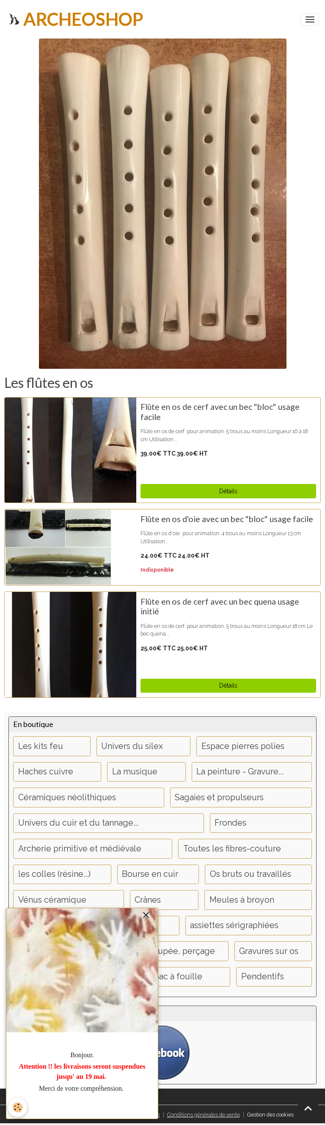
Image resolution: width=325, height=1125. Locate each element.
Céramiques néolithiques (67, 797)
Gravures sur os (268, 951)
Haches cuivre (45, 772)
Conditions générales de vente (203, 1114)
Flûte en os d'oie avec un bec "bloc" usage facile (226, 519)
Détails (228, 491)
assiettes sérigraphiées (234, 925)
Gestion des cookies (270, 1114)
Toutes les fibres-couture (232, 849)
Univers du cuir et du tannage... (78, 823)
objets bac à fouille (165, 976)
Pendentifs (262, 976)
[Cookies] (18, 1107)
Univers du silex (132, 746)
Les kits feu (40, 746)
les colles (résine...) (54, 874)
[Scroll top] (308, 1108)
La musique (134, 772)
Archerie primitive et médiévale (79, 849)
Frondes (230, 823)
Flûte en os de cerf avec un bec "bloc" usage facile (220, 412)
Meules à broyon (241, 900)
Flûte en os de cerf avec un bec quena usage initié (219, 606)
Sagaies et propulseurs (219, 797)
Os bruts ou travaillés (250, 874)
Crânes (148, 900)
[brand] (74, 19)
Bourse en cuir (150, 874)
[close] (146, 915)
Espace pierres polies (242, 746)
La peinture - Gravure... (240, 772)
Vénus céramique (52, 900)
